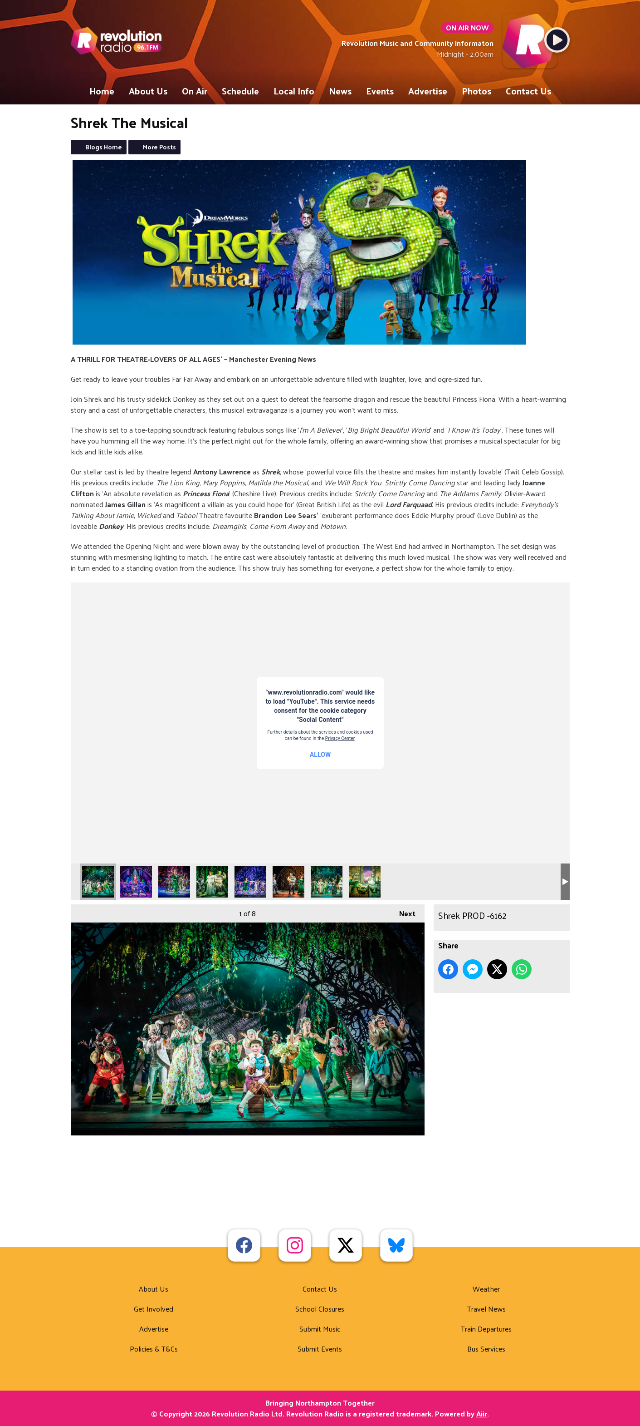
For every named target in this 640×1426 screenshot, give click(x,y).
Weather (486, 1288)
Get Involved (153, 1308)
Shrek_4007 (326, 882)
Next (402, 912)
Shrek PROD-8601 (212, 882)
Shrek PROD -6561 (136, 882)
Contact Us (528, 91)
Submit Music (319, 1328)
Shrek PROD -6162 (98, 882)
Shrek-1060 (365, 882)
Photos (476, 91)
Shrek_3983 (288, 882)
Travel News (486, 1308)
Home (101, 91)
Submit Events (320, 1348)
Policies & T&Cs (154, 1348)
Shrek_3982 (250, 882)
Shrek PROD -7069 (174, 882)
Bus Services (486, 1348)
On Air (194, 91)
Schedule (240, 91)
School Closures (319, 1308)
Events (380, 91)
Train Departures (486, 1328)
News (340, 91)
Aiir (481, 1413)
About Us (148, 91)
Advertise (427, 91)
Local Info (294, 91)
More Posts (159, 147)
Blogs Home (103, 147)
